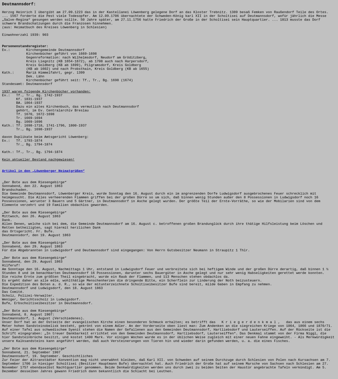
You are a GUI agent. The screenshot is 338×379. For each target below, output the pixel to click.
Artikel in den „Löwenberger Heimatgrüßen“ (43, 171)
